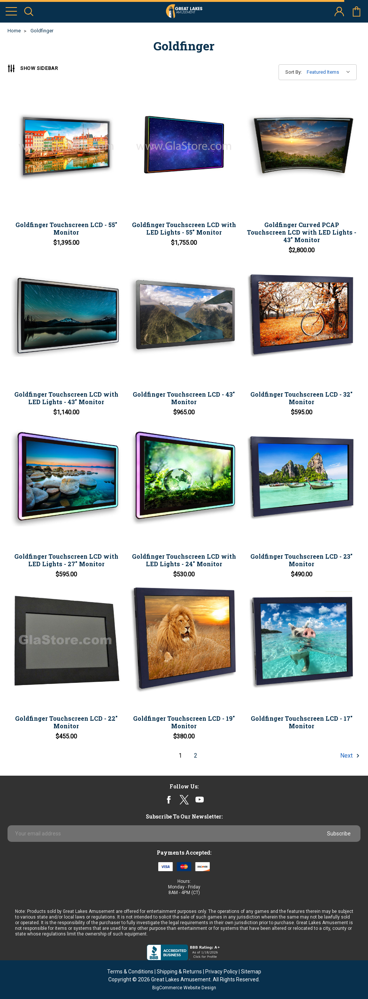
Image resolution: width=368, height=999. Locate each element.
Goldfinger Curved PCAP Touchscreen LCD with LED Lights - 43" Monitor (301, 232)
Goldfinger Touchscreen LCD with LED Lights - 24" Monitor (184, 560)
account (339, 11)
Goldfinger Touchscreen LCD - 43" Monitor (184, 398)
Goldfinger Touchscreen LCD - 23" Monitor (301, 560)
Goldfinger (41, 30)
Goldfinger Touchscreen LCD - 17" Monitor (302, 722)
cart (356, 11)
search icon (28, 11)
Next (348, 755)
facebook (169, 799)
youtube (199, 800)
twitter (184, 799)
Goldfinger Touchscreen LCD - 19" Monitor (184, 722)
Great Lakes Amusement (181, 979)
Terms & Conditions (130, 972)
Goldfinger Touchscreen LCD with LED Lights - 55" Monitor (184, 228)
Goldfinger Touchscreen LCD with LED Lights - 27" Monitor (66, 560)
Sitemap (251, 972)
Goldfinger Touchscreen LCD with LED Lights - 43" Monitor (66, 398)
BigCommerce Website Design (184, 987)
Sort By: (293, 72)
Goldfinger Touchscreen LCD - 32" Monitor (301, 398)
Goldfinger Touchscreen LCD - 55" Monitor (66, 228)
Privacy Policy (221, 972)
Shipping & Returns (179, 972)
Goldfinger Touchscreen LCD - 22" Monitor (66, 722)
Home (14, 30)
